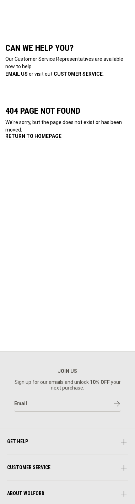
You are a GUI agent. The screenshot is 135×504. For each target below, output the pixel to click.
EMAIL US (16, 74)
